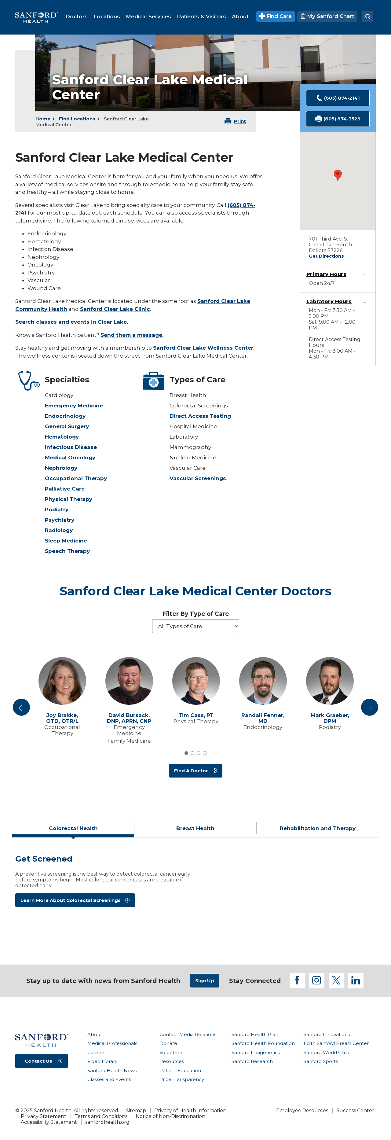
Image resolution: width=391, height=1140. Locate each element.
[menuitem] (76, 16)
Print (240, 121)
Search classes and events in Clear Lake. (71, 322)
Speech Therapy (67, 551)
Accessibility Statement (49, 1122)
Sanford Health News (112, 1070)
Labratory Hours (329, 301)
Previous (22, 710)
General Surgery (67, 426)
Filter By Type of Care (195, 613)
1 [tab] (186, 753)
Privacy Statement (43, 1116)
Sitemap (136, 1110)
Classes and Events (109, 1079)
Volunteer (170, 1052)
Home (42, 119)
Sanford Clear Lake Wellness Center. (203, 348)
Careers (96, 1052)
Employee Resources (302, 1110)
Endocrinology (65, 416)
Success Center (355, 1110)
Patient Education (180, 1070)
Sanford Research (252, 1061)
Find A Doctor (191, 771)
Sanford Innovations (327, 1034)
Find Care (275, 16)
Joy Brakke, (62, 718)
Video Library (102, 1061)
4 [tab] (204, 753)
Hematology (62, 437)
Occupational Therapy (76, 478)
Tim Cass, (196, 715)
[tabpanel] (195, 899)
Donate (168, 1043)
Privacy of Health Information (190, 1110)
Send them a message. (131, 335)
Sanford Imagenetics (256, 1052)
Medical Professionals (112, 1043)
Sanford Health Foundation (263, 1043)
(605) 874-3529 (338, 119)
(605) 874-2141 (338, 97)
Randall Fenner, (262, 718)
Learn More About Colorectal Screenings (70, 900)
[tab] (73, 830)
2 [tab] (192, 753)
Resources (171, 1061)
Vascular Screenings (198, 478)
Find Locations (77, 119)
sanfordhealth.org (107, 1122)
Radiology (59, 530)
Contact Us (38, 1061)
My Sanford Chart (327, 16)
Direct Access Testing (200, 416)
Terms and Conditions (101, 1116)
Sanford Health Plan (255, 1034)
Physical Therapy (68, 499)
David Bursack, (129, 718)
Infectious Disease (71, 447)
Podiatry (56, 509)
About (94, 1034)
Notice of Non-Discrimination (170, 1116)
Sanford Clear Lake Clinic (115, 309)
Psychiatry (59, 520)
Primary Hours (326, 274)
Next (370, 710)
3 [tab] (198, 753)
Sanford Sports (321, 1061)
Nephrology (61, 468)
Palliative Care (65, 489)
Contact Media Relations (187, 1034)
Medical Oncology (70, 457)
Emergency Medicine (74, 406)
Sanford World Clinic (327, 1052)
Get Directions (326, 256)
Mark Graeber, (330, 718)
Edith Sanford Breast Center (336, 1043)
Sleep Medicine (66, 541)
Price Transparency (181, 1079)
